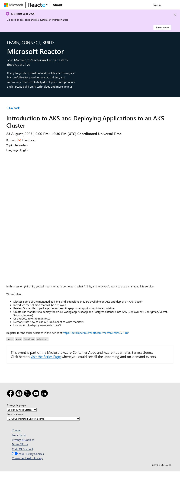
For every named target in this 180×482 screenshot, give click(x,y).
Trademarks (19, 435)
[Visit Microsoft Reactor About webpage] (57, 5)
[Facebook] (11, 394)
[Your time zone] (43, 419)
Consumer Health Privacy (27, 458)
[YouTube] (36, 394)
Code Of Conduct (22, 449)
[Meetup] (19, 394)
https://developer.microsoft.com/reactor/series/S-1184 (96, 332)
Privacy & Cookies (23, 439)
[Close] (175, 14)
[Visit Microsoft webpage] (14, 5)
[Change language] (22, 410)
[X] (28, 394)
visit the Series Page (46, 356)
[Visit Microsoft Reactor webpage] (38, 5)
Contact (16, 430)
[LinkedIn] (45, 394)
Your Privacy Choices (27, 454)
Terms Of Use (20, 444)
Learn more (162, 27)
